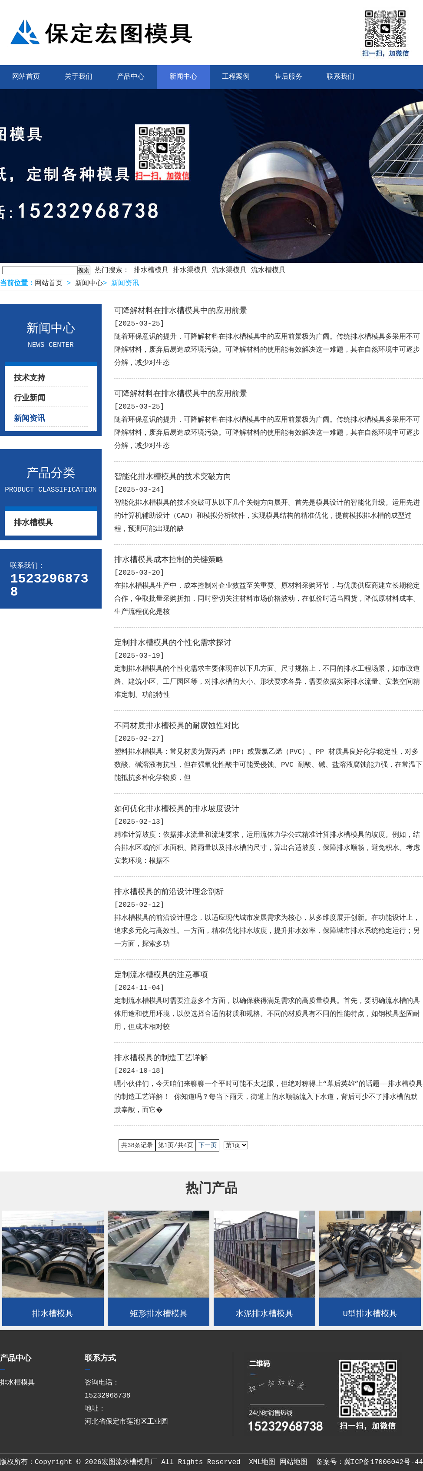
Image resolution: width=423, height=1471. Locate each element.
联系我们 (340, 77)
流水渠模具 (229, 270)
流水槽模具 (268, 270)
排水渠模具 (190, 270)
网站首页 (49, 283)
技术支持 (29, 378)
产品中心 (131, 77)
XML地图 (262, 1462)
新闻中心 (183, 77)
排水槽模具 (151, 270)
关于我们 (79, 77)
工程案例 (236, 77)
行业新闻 (29, 398)
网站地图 (293, 1462)
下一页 (207, 1145)
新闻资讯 (29, 418)
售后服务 (288, 77)
